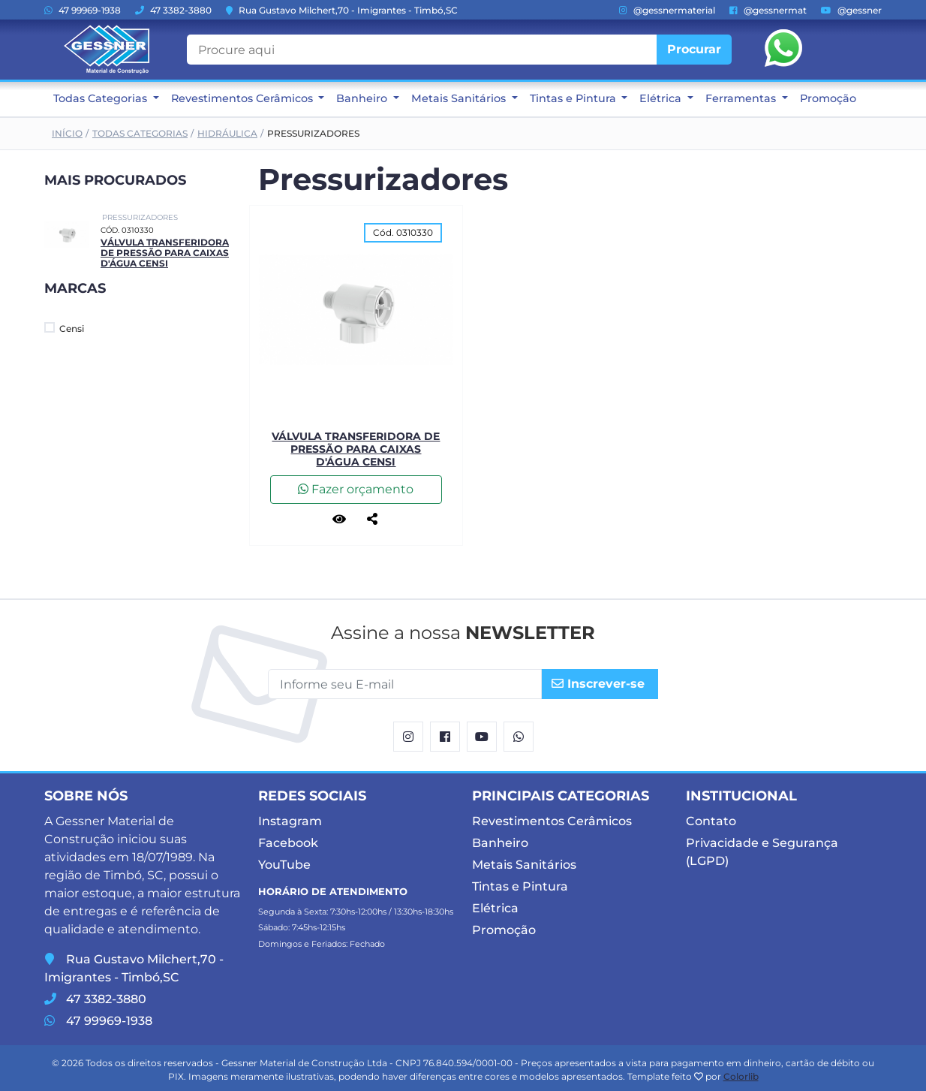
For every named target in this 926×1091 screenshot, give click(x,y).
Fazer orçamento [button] (355, 489)
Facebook (288, 843)
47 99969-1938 (82, 10)
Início (67, 133)
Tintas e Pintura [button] (574, 98)
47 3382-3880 (173, 10)
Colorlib (741, 1076)
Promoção (828, 98)
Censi (64, 328)
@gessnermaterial (667, 10)
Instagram (290, 821)
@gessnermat (768, 10)
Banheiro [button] (363, 98)
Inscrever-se (598, 684)
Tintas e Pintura (520, 886)
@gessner (851, 10)
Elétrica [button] (661, 98)
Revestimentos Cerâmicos (552, 821)
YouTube (284, 864)
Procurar (694, 49)
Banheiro (500, 843)
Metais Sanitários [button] (460, 98)
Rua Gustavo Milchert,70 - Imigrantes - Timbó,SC (342, 10)
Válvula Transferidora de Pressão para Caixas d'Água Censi (165, 253)
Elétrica (495, 908)
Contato (711, 821)
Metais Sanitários (524, 864)
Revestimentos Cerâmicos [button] (243, 98)
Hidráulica (227, 133)
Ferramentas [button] (742, 98)
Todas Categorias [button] (101, 98)
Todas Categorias (140, 133)
